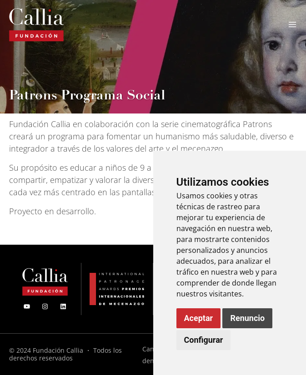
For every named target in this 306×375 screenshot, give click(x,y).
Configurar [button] (203, 340)
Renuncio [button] (247, 318)
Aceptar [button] (198, 318)
